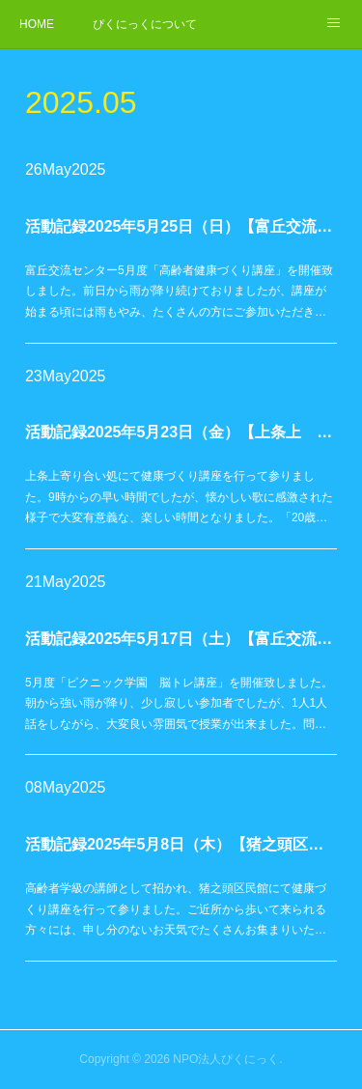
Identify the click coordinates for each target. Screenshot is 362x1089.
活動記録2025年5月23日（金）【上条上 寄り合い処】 (181, 432)
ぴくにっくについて (145, 24)
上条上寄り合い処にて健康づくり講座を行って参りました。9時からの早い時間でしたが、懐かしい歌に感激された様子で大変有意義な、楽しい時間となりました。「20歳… (179, 496)
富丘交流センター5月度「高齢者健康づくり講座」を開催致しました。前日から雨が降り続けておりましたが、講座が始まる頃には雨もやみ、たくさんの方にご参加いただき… (179, 291)
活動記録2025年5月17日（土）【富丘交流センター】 (181, 638)
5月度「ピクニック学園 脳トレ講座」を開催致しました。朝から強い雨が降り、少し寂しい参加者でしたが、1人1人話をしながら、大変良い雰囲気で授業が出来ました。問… (179, 703)
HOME (36, 24)
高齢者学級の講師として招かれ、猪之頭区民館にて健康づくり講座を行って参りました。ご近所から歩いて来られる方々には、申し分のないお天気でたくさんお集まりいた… (175, 908)
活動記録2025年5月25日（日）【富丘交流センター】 (181, 226)
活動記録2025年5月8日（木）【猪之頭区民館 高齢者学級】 (181, 844)
